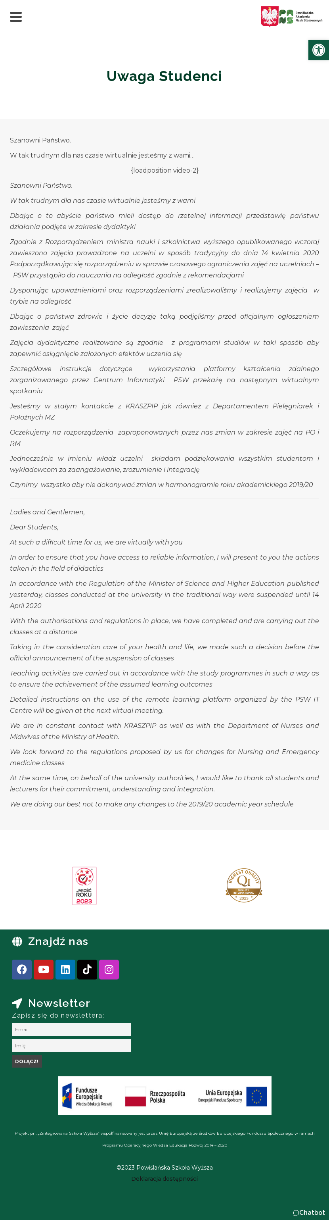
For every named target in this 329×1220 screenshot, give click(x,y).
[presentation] (31, 888)
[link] (318, 50)
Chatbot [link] (312, 1212)
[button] (309, 1213)
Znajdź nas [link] (58, 941)
